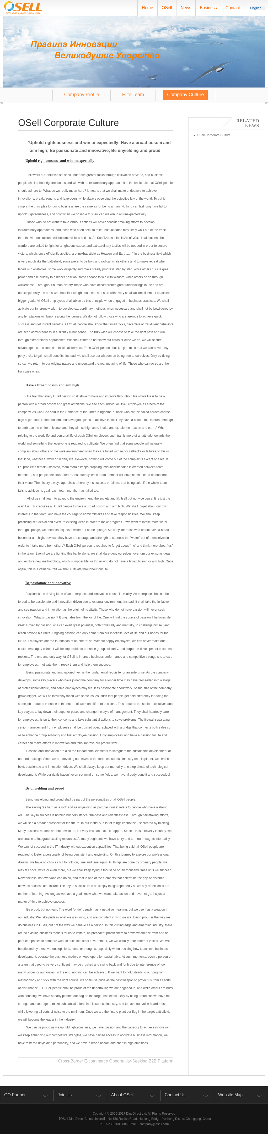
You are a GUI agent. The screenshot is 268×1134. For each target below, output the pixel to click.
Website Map (230, 1095)
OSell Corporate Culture (212, 135)
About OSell (122, 1095)
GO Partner (15, 1095)
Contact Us (175, 1095)
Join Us (65, 1095)
